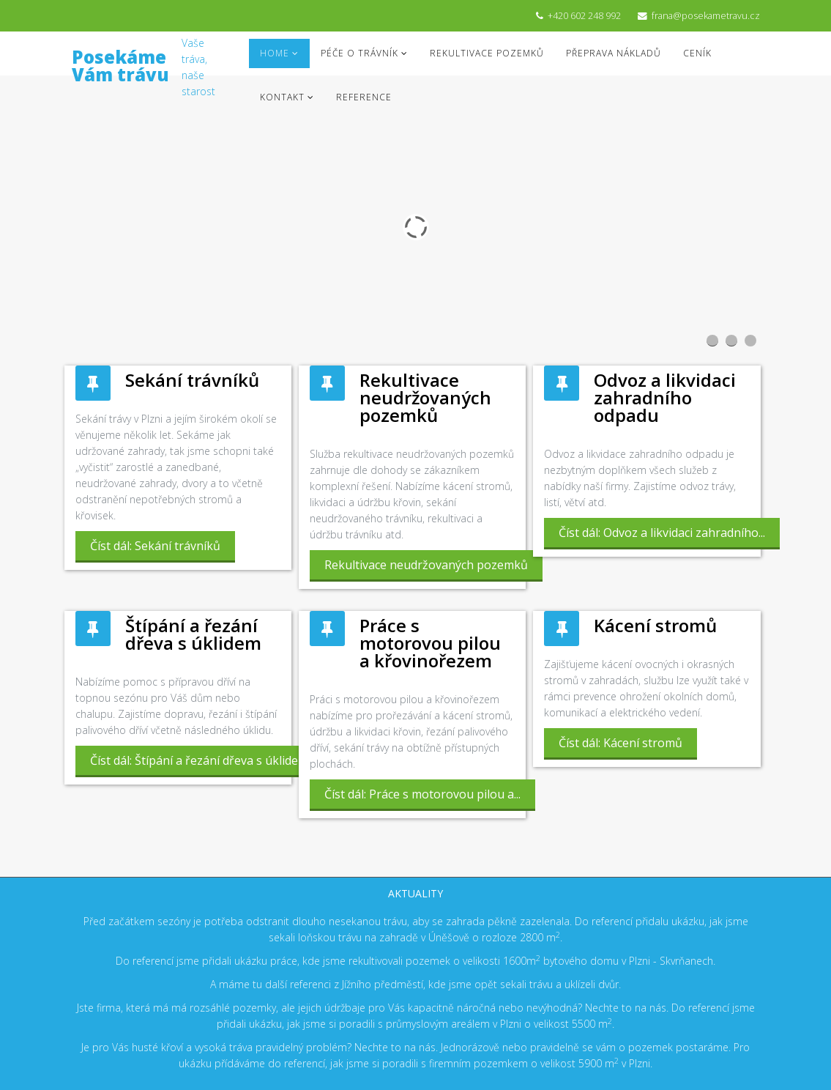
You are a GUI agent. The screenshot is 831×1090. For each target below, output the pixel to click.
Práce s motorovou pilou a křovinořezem (430, 642)
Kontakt (282, 97)
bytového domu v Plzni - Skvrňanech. (627, 961)
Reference (364, 97)
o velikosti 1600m (496, 961)
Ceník (697, 53)
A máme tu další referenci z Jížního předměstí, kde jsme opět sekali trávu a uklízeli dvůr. (415, 984)
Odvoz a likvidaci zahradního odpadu (665, 397)
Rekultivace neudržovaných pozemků (425, 397)
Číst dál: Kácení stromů (620, 743)
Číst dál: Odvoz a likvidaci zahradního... (662, 532)
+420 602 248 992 (584, 16)
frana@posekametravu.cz (706, 16)
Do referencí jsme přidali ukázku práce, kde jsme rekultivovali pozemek (284, 961)
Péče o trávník (359, 53)
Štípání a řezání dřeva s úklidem (193, 634)
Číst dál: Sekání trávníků (155, 546)
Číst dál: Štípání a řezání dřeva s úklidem (199, 760)
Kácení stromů (655, 625)
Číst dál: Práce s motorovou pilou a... (422, 794)
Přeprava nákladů (613, 53)
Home (274, 53)
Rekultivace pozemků (487, 53)
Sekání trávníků (192, 380)
